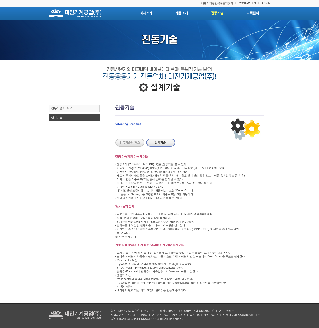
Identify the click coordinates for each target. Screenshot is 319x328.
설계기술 (57, 117)
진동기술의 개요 (61, 108)
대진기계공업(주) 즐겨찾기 (217, 3)
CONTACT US (247, 3)
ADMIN (266, 3)
